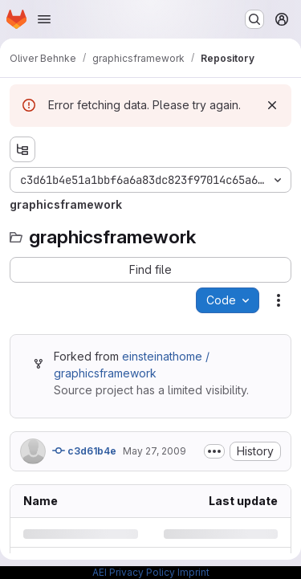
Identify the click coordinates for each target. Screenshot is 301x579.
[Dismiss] (272, 105)
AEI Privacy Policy (133, 572)
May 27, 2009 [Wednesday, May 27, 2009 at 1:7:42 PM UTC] (154, 451)
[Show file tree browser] (22, 149)
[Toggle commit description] (214, 451)
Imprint (193, 572)
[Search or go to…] (254, 19)
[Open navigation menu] (44, 19)
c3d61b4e (84, 450)
